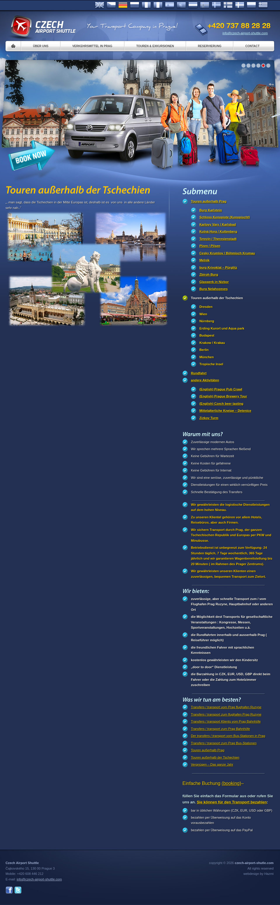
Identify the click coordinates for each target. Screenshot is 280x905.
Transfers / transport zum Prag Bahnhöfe (220, 729)
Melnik (204, 260)
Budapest (206, 335)
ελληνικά (263, 5)
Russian (134, 5)
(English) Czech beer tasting (221, 403)
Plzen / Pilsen (209, 246)
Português (181, 5)
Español (169, 5)
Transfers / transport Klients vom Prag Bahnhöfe (226, 721)
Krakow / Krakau (212, 342)
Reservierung (209, 46)
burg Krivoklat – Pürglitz (218, 267)
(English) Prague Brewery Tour (223, 396)
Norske (204, 5)
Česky (111, 5)
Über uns (40, 46)
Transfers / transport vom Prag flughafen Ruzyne (226, 707)
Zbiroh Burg (208, 274)
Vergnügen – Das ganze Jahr (212, 764)
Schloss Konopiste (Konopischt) (224, 217)
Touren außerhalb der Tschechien (217, 298)
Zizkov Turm (208, 418)
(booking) (231, 783)
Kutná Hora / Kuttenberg (218, 231)
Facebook (9, 890)
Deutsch (123, 5)
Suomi (228, 5)
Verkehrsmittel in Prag (92, 46)
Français (146, 5)
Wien (203, 314)
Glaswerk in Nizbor (214, 282)
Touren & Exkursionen (155, 46)
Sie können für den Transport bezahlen (232, 802)
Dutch (193, 5)
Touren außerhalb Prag (209, 201)
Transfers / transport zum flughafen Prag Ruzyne (226, 714)
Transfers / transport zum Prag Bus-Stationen (224, 743)
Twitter (18, 890)
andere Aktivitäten (205, 380)
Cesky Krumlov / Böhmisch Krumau (227, 253)
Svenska (216, 5)
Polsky (251, 5)
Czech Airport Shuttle (43, 26)
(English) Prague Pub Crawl (220, 389)
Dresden (206, 306)
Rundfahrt (198, 373)
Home (13, 46)
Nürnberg (206, 321)
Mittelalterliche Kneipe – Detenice (225, 410)
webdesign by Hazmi (259, 873)
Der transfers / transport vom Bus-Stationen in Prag (228, 736)
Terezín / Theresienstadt (217, 239)
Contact (252, 46)
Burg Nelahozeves (213, 289)
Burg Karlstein (210, 210)
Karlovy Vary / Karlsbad (217, 224)
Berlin (204, 350)
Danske (239, 5)
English (99, 5)
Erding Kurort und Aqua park (221, 328)
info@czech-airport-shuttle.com (245, 33)
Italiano (158, 5)
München (206, 357)
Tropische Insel (211, 364)
